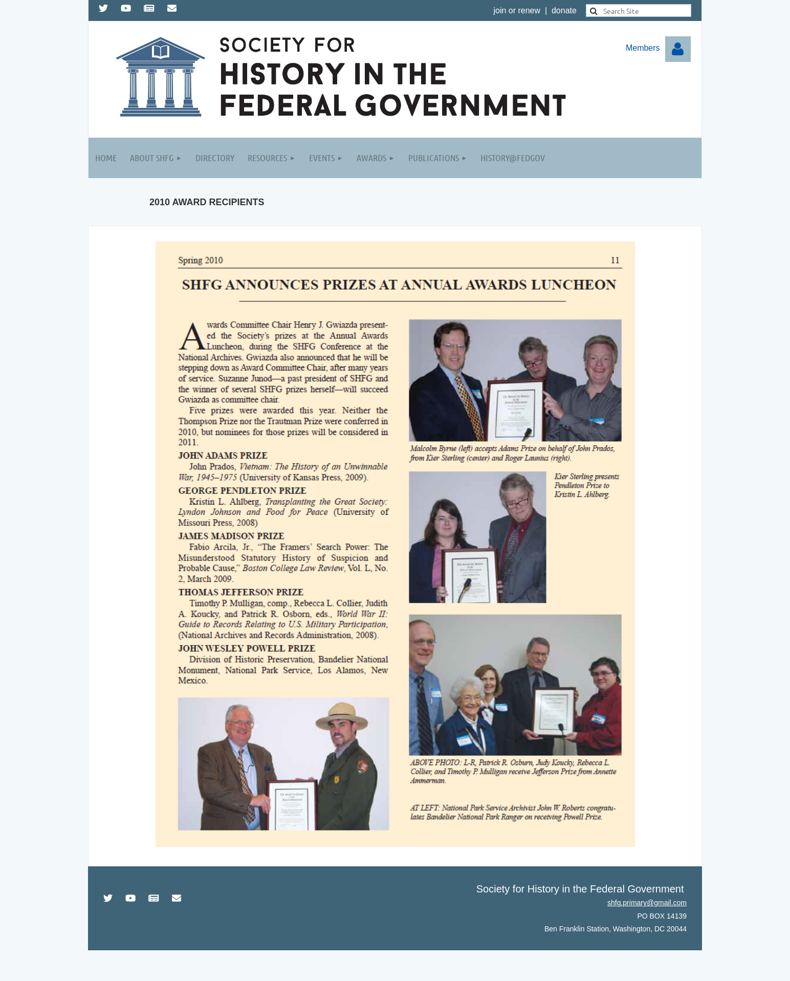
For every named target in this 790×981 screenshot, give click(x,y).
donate (564, 10)
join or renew (516, 10)
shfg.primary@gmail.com (647, 903)
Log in (678, 49)
